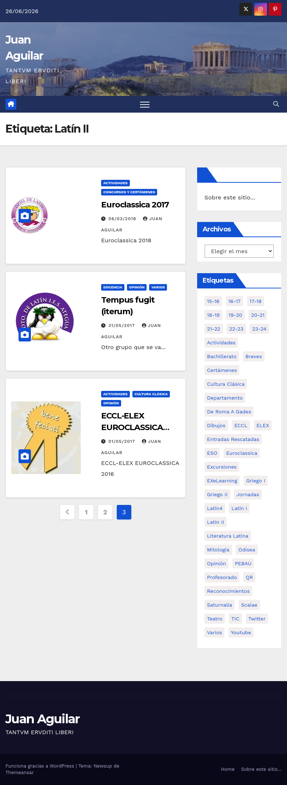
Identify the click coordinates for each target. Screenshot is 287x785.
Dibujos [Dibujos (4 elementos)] (216, 425)
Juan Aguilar (42, 719)
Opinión (137, 287)
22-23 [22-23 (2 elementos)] (236, 329)
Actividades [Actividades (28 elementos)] (221, 342)
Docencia (112, 287)
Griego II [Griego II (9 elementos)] (217, 494)
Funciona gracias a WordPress (40, 766)
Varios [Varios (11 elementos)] (214, 632)
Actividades (115, 183)
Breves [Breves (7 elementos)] (254, 356)
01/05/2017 (122, 441)
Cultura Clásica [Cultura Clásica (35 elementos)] (225, 384)
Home (228, 769)
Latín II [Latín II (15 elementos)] (215, 522)
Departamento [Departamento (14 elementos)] (225, 398)
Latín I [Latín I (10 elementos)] (239, 508)
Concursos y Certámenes (129, 192)
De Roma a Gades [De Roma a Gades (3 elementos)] (229, 411)
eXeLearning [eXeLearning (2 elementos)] (222, 480)
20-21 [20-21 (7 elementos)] (257, 315)
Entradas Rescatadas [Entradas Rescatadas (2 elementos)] (233, 439)
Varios (158, 287)
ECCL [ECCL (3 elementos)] (240, 425)
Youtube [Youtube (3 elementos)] (241, 632)
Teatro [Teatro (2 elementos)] (214, 619)
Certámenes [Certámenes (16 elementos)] (222, 370)
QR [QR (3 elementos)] (249, 577)
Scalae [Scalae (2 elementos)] (249, 605)
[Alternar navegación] (145, 104)
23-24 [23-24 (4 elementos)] (259, 329)
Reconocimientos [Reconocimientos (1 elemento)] (228, 591)
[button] (276, 104)
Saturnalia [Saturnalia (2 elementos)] (219, 605)
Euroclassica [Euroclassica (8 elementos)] (242, 453)
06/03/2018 (123, 218)
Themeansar (19, 772)
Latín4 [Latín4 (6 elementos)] (215, 508)
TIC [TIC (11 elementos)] (235, 619)
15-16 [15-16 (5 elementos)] (213, 301)
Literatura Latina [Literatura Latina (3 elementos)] (227, 536)
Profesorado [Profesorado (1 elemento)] (222, 577)
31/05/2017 (122, 325)
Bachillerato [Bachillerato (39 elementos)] (221, 356)
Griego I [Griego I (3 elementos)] (255, 480)
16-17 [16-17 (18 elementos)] (234, 301)
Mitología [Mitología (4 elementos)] (218, 550)
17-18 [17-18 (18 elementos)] (256, 301)
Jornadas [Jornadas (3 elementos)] (247, 494)
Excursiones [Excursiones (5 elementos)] (222, 467)
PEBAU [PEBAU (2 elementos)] (243, 563)
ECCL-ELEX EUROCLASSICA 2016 (132, 427)
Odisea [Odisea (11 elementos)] (246, 550)
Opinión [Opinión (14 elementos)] (216, 563)
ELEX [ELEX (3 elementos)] (262, 425)
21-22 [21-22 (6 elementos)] (213, 329)
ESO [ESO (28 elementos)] (212, 453)
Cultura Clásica (151, 394)
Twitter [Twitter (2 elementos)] (257, 619)
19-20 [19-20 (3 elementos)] (235, 315)
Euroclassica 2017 (135, 205)
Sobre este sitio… (229, 197)
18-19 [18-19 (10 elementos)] (213, 315)
